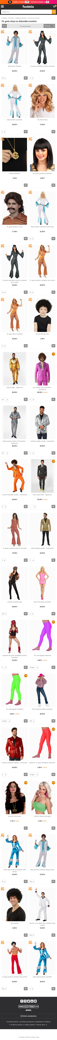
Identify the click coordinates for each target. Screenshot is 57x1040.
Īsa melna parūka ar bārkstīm (42, 173)
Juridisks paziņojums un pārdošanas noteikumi (35, 1022)
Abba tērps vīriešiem (14, 66)
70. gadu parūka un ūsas (15, 227)
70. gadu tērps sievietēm (15, 334)
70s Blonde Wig (42, 120)
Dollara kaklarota (14, 173)
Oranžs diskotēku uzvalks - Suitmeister (14, 495)
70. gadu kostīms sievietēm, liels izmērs (42, 280)
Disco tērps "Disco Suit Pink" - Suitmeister (42, 388)
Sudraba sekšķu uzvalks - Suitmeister (42, 441)
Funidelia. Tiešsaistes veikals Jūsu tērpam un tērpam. (28, 6)
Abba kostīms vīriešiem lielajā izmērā (42, 870)
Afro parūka (14, 923)
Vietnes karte (41, 1025)
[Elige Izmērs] (4, 78)
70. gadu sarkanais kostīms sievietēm (15, 548)
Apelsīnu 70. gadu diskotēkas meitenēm (42, 763)
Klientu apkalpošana (28, 1016)
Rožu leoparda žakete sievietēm (42, 709)
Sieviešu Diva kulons (14, 816)
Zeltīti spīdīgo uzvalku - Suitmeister (42, 548)
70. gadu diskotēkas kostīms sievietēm (42, 66)
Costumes (11, 18)
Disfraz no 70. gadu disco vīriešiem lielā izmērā (42, 924)
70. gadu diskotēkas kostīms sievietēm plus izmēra (14, 281)
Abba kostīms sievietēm (14, 120)
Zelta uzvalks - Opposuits (15, 387)
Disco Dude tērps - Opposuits (42, 495)
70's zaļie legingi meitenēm (14, 709)
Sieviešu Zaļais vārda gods (42, 816)
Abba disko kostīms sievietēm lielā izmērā (15, 871)
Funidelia (4, 18)
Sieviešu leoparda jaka (14, 602)
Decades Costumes (21, 18)
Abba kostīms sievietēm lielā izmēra (42, 227)
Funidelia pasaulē (12, 1022)
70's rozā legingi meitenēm (42, 655)
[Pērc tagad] (26, 78)
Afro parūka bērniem (42, 334)
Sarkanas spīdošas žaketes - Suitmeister (14, 763)
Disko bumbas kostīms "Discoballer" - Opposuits (15, 442)
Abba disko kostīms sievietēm (42, 977)
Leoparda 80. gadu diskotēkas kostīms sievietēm (14, 656)
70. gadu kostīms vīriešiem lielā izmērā (14, 977)
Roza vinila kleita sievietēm (42, 602)
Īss (3, 26)
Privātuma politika (16, 1025)
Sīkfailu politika (30, 1025)
